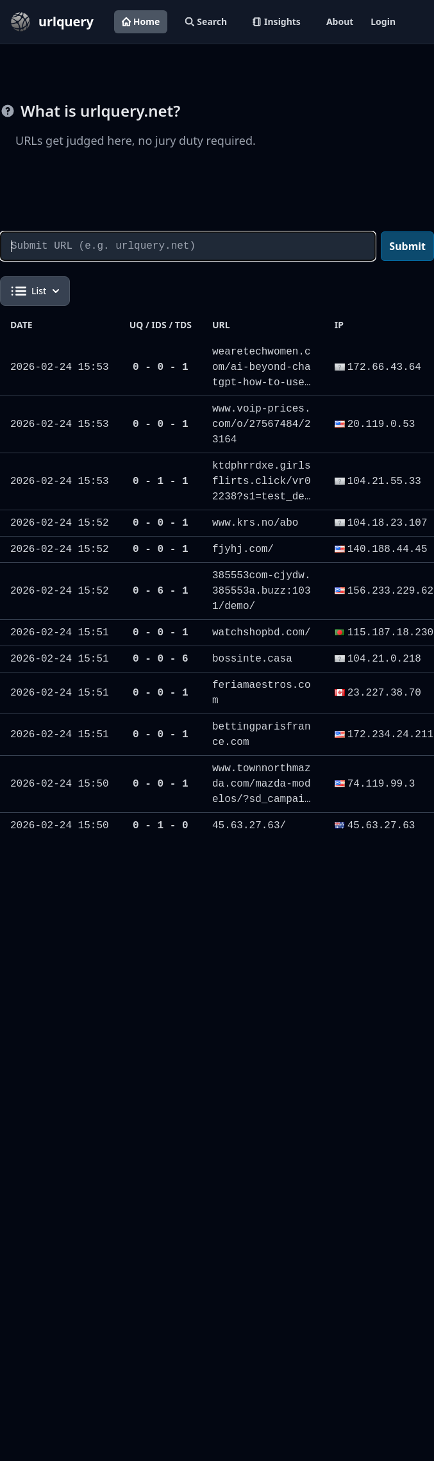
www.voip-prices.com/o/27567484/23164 (261, 424)
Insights (277, 21)
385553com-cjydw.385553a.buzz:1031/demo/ (261, 591)
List (35, 291)
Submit (407, 246)
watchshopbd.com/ (261, 633)
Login (383, 21)
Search (206, 21)
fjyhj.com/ (243, 549)
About (339, 21)
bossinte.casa (252, 659)
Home (141, 21)
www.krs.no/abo (255, 523)
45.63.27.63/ (249, 825)
